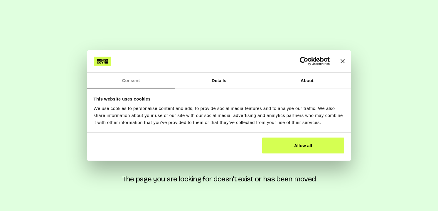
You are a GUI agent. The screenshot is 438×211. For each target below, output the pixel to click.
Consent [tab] (131, 80)
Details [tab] (219, 80)
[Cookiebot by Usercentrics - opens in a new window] (304, 61)
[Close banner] (343, 61)
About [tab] (307, 80)
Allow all (303, 145)
